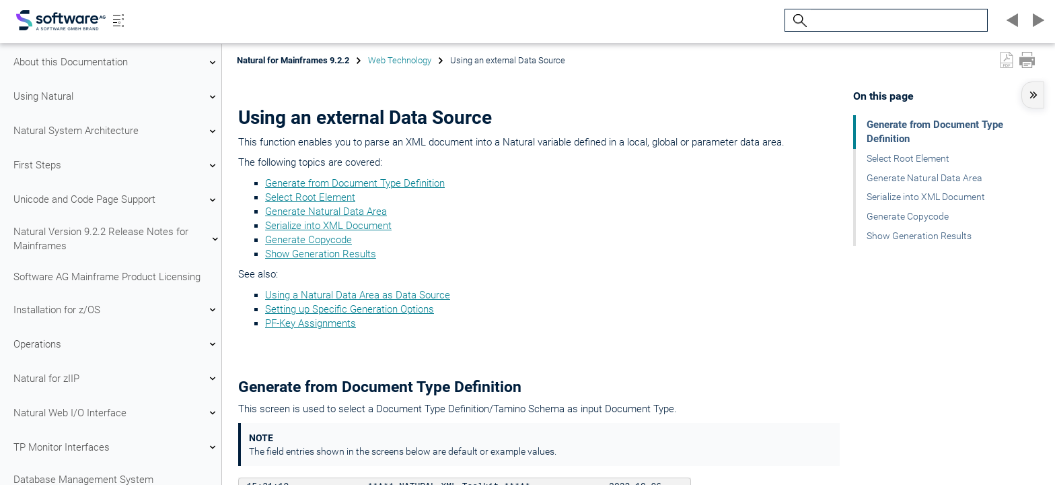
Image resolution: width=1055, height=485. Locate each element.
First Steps (116, 165)
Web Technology (399, 60)
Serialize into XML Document (328, 226)
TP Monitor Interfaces (116, 447)
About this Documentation (116, 62)
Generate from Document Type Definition (355, 183)
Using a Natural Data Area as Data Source (357, 295)
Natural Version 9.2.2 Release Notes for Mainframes (116, 239)
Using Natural (116, 97)
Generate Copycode (308, 240)
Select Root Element (310, 197)
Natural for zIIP (116, 378)
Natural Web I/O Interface (116, 413)
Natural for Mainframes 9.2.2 (293, 60)
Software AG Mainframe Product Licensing (107, 277)
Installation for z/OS (116, 310)
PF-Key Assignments (310, 323)
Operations (116, 344)
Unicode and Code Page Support (116, 200)
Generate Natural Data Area (326, 211)
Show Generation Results (320, 254)
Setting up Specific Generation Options (349, 309)
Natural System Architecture (116, 131)
